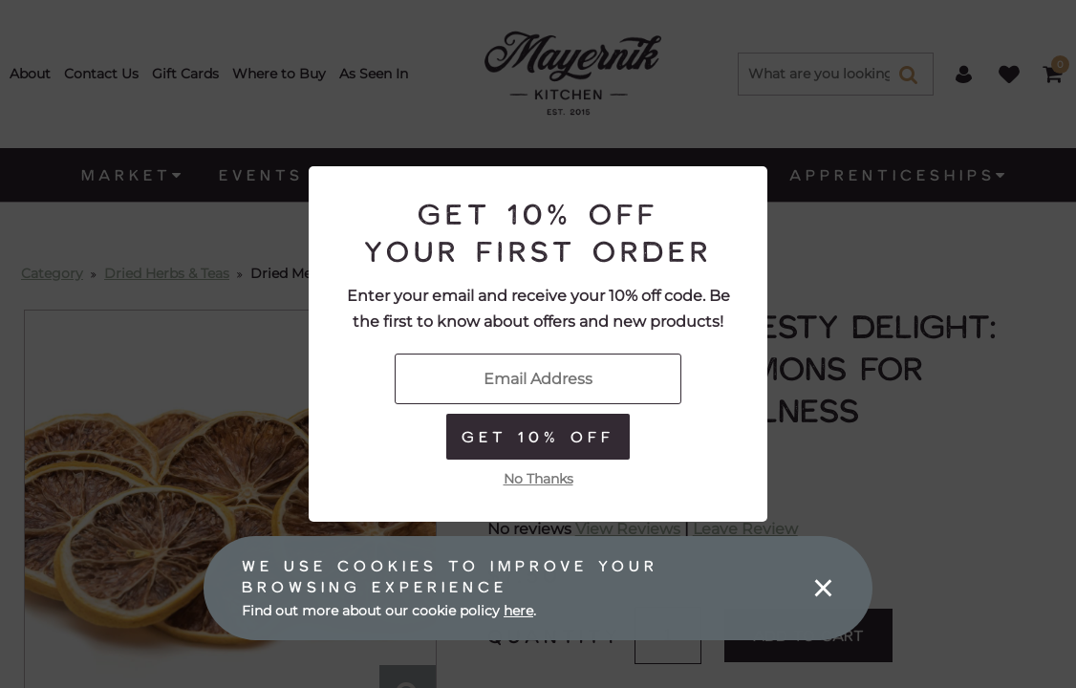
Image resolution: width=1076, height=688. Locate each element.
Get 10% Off (538, 436)
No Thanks (538, 478)
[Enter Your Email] (538, 379)
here (518, 610)
